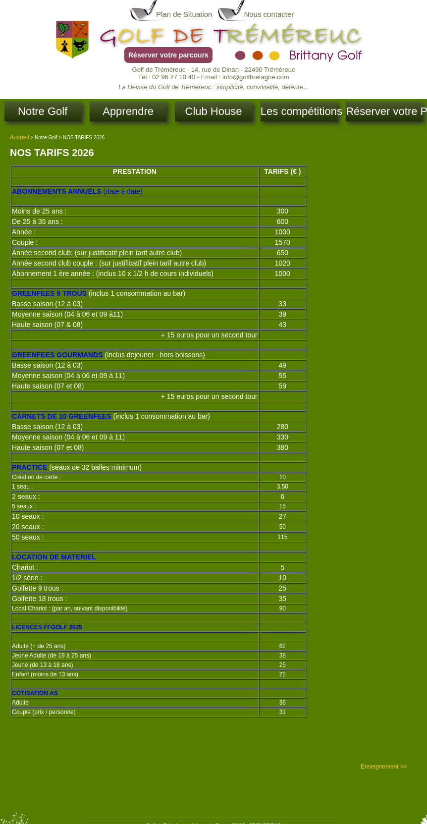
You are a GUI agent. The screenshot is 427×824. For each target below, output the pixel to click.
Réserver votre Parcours (384, 111)
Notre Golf (42, 111)
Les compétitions (299, 111)
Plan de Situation (184, 14)
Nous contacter (269, 14)
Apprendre (128, 111)
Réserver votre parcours (168, 55)
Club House (213, 111)
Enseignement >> (384, 766)
